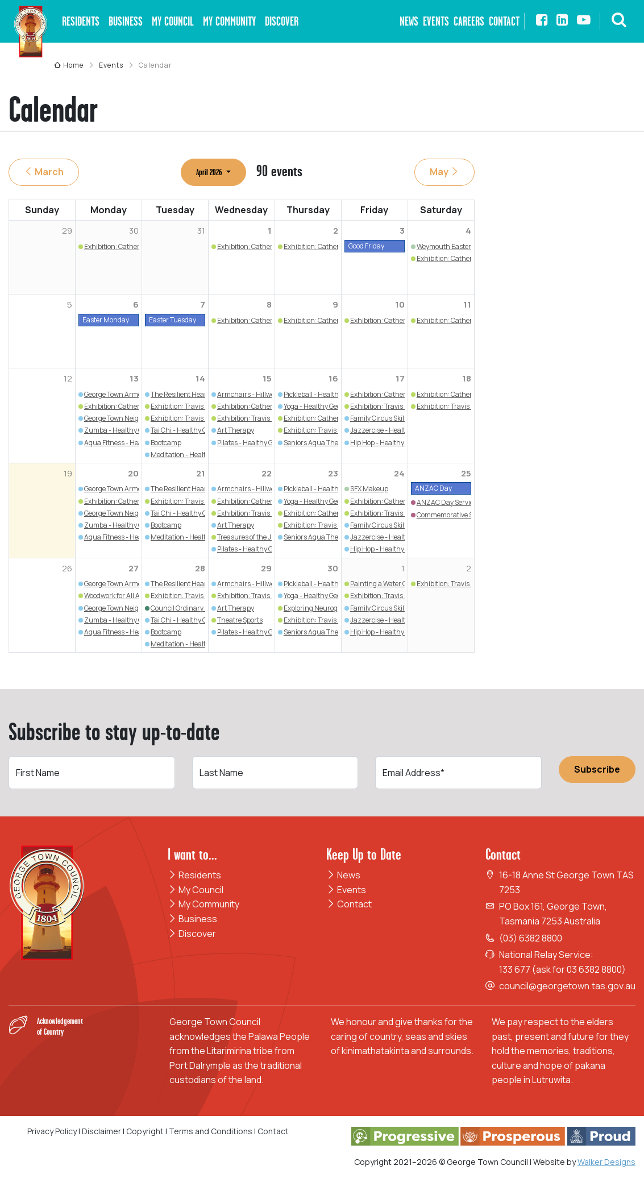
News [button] (409, 21)
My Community (203, 904)
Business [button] (126, 21)
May (444, 171)
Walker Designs (606, 1161)
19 (68, 473)
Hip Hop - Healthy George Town (397, 442)
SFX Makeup (369, 488)
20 (133, 473)
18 (466, 378)
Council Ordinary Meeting (190, 608)
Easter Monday (105, 320)
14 (200, 378)
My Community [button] (229, 21)
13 (134, 378)
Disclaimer (101, 1131)
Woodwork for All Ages (117, 595)
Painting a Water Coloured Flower (400, 583)
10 (400, 304)
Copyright (145, 1131)
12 (68, 378)
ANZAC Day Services (448, 502)
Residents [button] (80, 21)
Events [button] (436, 21)
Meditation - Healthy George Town (202, 454)
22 (266, 473)
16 (333, 378)
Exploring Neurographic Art (326, 608)
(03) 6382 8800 (530, 938)
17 (400, 378)
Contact (349, 904)
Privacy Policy (52, 1131)
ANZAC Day (433, 488)
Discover (192, 933)
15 (267, 378)
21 (200, 473)
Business (192, 918)
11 (467, 304)
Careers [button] (469, 21)
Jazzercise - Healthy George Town (402, 430)
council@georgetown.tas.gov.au (567, 986)
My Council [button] (173, 21)
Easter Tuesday (172, 320)
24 (399, 473)
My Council (195, 890)
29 (266, 568)
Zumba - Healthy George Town (130, 430)
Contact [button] (504, 21)
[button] (619, 21)
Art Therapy (235, 430)
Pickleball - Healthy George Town (333, 394)
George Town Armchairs (121, 394)
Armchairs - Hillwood (249, 394)
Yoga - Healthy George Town (326, 406)
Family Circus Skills (379, 418)
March (44, 171)
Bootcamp (166, 442)
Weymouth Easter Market (456, 246)
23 (333, 473)
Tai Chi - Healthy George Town (196, 430)
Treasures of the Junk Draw (259, 537)
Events (346, 890)
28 (200, 568)
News (343, 875)
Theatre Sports (240, 620)
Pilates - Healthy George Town (262, 442)
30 (332, 568)
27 (133, 568)
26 (67, 568)
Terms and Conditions (211, 1131)
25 (466, 473)
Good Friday (366, 246)
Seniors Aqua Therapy (318, 442)
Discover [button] (281, 21)
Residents (194, 875)
